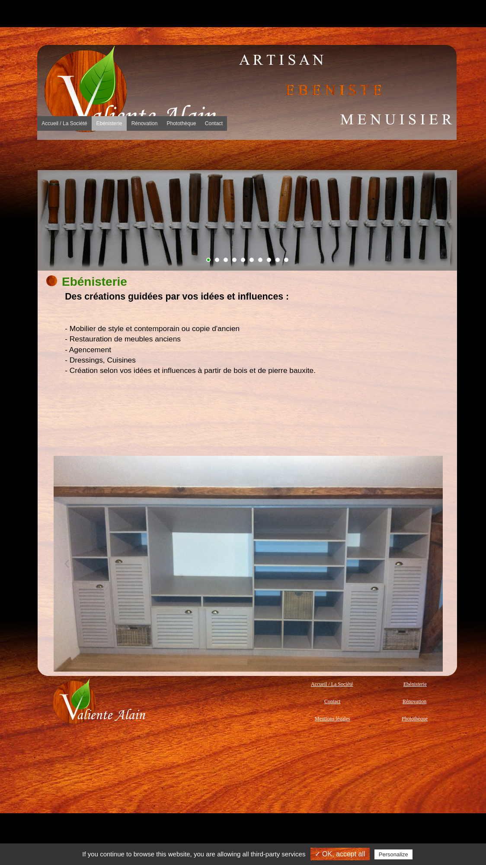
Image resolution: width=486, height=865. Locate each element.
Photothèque (331, 155)
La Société (79, 155)
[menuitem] (80, 155)
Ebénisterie (163, 155)
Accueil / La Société (332, 684)
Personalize (393, 854)
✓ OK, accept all (340, 854)
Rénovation (247, 155)
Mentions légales (332, 719)
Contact (415, 155)
